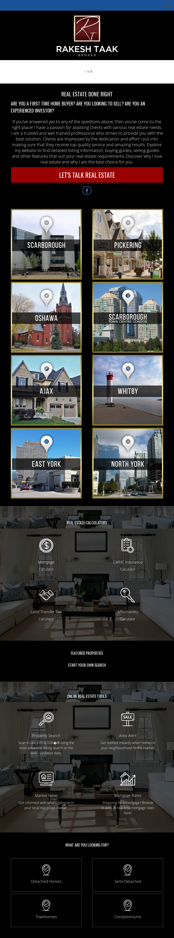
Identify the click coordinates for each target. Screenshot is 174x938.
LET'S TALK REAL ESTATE (87, 175)
